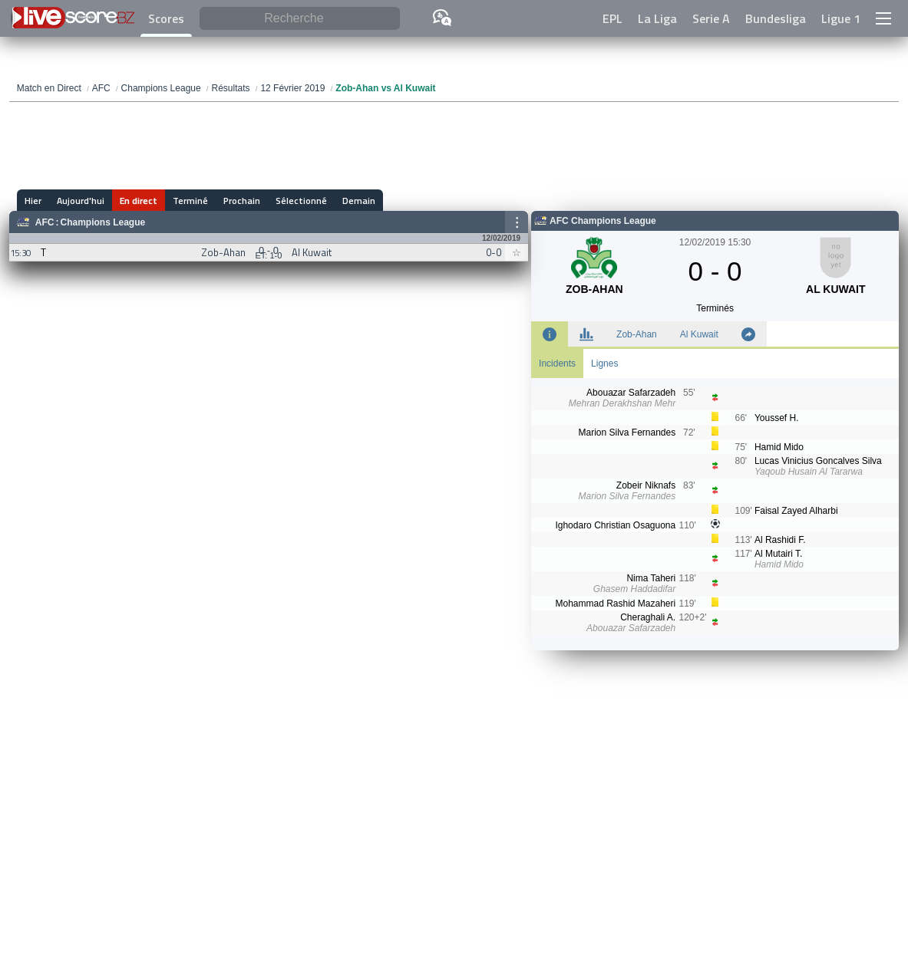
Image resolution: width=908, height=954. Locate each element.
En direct (138, 200)
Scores (166, 18)
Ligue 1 (840, 18)
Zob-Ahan (636, 334)
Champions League (103, 222)
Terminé (190, 200)
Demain (358, 200)
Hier (33, 200)
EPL (612, 18)
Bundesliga (775, 18)
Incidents (557, 363)
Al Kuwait (699, 334)
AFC (44, 222)
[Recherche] (300, 19)
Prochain (241, 200)
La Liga (657, 18)
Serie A (711, 18)
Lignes (604, 363)
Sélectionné (301, 200)
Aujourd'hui (80, 200)
